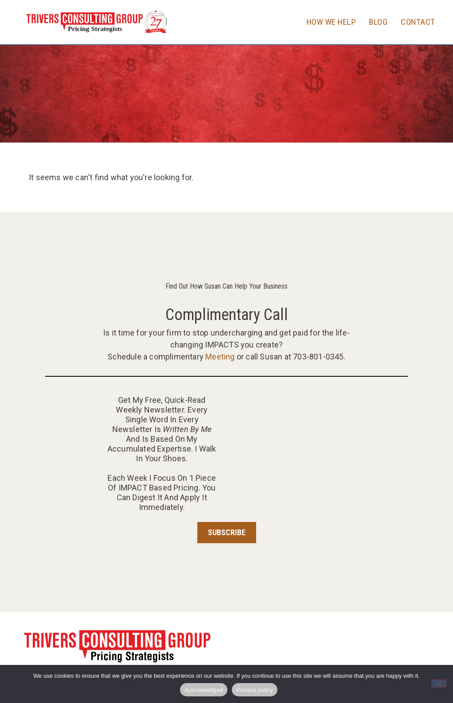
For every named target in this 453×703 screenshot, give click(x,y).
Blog (378, 22)
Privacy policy (254, 690)
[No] (438, 684)
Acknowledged (203, 690)
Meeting (219, 356)
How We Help (331, 22)
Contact (418, 22)
